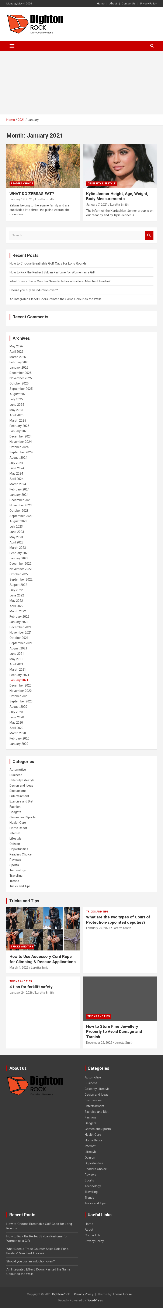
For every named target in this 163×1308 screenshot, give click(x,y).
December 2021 (20, 627)
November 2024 (21, 442)
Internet (15, 833)
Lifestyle (15, 838)
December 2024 (20, 436)
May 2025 (16, 410)
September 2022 (21, 579)
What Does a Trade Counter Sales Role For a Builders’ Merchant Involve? (60, 281)
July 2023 (16, 526)
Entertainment (19, 796)
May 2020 (16, 722)
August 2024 (18, 458)
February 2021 (19, 675)
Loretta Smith (44, 199)
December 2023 (20, 500)
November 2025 (21, 378)
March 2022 (18, 611)
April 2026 (16, 352)
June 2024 (17, 468)
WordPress (95, 1300)
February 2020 (19, 738)
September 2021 (21, 643)
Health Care (18, 823)
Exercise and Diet (21, 801)
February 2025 (19, 426)
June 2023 (17, 532)
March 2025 (18, 420)
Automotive (18, 770)
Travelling (16, 876)
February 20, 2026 (98, 928)
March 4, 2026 (19, 967)
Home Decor (18, 828)
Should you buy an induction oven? (34, 290)
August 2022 (18, 585)
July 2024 (16, 463)
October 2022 (19, 574)
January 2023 (19, 558)
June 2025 (17, 405)
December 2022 (20, 564)
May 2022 (16, 601)
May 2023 (16, 537)
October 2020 (19, 696)
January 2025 (19, 431)
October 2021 (19, 638)
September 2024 (21, 452)
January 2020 (19, 744)
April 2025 (16, 415)
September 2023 (21, 516)
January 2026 (19, 367)
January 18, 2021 (21, 199)
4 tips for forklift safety (31, 986)
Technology (18, 870)
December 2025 (20, 373)
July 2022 (16, 590)
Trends (14, 881)
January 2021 (19, 680)
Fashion (15, 807)
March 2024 (18, 484)
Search (149, 235)
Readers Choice (22, 183)
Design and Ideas (21, 785)
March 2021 (18, 669)
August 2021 (18, 648)
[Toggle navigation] (12, 46)
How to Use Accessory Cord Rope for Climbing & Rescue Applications (43, 959)
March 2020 (18, 733)
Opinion (15, 844)
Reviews (15, 860)
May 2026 (16, 346)
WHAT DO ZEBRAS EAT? (32, 193)
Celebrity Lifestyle (101, 183)
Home (100, 3)
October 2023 (19, 511)
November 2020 (21, 691)
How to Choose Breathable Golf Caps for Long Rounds (48, 263)
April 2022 (16, 606)
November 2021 (21, 632)
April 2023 (16, 542)
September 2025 (21, 389)
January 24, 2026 (21, 992)
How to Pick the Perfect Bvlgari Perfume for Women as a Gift (52, 272)
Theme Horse (122, 1294)
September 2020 (21, 701)
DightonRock (61, 1294)
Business (16, 775)
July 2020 (16, 712)
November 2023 (21, 505)
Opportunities (19, 849)
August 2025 (18, 394)
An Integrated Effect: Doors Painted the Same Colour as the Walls (55, 299)
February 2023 (19, 553)
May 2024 (16, 473)
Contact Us (128, 3)
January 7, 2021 (97, 204)
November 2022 (21, 569)
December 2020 (20, 685)
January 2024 (19, 495)
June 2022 (17, 595)
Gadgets (15, 812)
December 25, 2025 (99, 1042)
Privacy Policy (148, 3)
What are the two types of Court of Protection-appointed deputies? (118, 920)
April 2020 (16, 728)
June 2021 (17, 654)
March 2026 (18, 357)
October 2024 (19, 447)
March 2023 (18, 548)
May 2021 (16, 659)
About (113, 3)
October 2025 (19, 383)
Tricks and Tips (20, 886)
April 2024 (16, 479)
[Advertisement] (81, 82)
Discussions (18, 791)
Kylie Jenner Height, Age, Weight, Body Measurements (117, 196)
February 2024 (19, 489)
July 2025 (16, 399)
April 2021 (16, 664)
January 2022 (19, 622)
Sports (14, 865)
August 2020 (18, 707)
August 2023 (18, 521)
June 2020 (17, 717)
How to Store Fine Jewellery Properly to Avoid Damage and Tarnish (114, 1031)
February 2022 (19, 616)
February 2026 (19, 362)
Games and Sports (23, 817)
